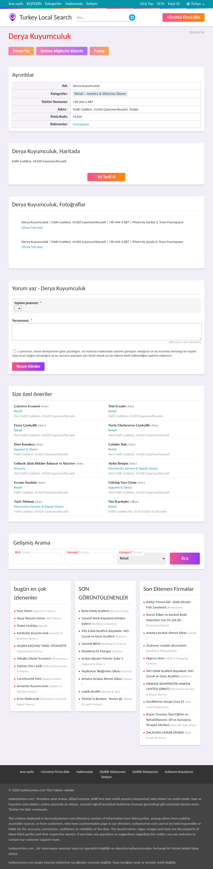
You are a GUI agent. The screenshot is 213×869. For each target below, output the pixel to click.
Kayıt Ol (174, 3)
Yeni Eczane (117, 406)
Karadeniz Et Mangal (102, 651)
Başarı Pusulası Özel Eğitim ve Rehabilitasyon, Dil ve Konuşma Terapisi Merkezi (171, 719)
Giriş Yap (146, 3)
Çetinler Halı (117, 444)
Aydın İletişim (118, 463)
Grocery (19, 468)
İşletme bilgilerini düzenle (62, 51)
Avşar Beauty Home (39, 618)
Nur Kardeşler (119, 501)
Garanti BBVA (104, 643)
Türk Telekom (24, 501)
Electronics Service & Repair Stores (133, 468)
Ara (184, 558)
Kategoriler (53, 3)
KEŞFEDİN (34, 3)
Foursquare (81, 124)
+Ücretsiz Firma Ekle (183, 17)
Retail (78, 93)
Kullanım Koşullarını (179, 772)
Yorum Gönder (28, 366)
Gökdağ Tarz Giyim (122, 482)
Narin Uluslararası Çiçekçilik (129, 425)
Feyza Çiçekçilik (26, 425)
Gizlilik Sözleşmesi (112, 772)
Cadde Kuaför (101, 691)
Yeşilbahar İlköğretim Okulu (106, 671)
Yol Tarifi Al (106, 177)
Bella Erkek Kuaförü (105, 611)
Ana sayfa (15, 3)
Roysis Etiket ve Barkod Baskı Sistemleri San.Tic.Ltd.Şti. (166, 619)
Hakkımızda (74, 3)
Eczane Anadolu (25, 482)
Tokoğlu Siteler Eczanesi (42, 658)
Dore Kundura (25, 444)
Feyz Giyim (36, 611)
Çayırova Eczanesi (27, 406)
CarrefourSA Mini (39, 679)
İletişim (91, 3)
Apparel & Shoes (26, 449)
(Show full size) (32, 227)
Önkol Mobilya (32, 626)
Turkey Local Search (46, 17)
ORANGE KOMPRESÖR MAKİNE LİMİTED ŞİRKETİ (170, 688)
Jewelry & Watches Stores (106, 93)
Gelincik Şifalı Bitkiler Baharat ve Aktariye (45, 463)
